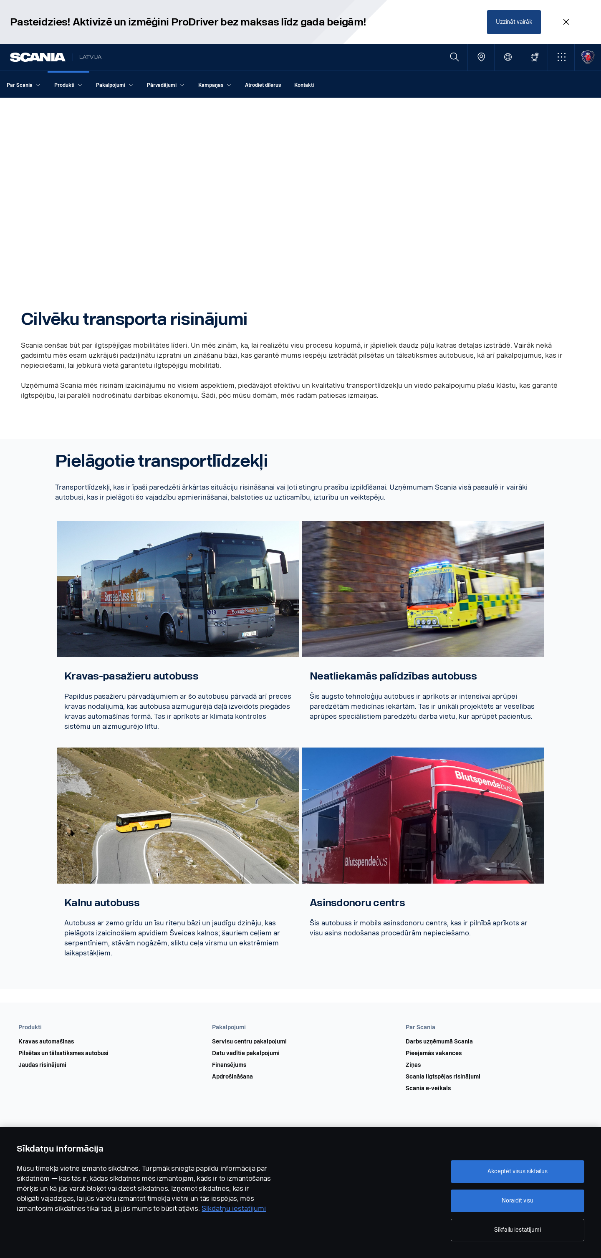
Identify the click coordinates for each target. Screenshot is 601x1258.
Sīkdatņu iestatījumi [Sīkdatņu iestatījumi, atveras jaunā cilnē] (234, 1209)
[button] (561, 57)
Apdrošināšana (232, 1077)
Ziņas (413, 1065)
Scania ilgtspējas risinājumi (443, 1077)
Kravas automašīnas (46, 1041)
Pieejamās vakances (434, 1053)
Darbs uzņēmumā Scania (439, 1041)
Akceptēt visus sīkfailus (517, 1171)
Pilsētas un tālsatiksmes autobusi (63, 1053)
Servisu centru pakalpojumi (249, 1041)
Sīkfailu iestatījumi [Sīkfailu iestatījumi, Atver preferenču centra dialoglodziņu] (517, 1229)
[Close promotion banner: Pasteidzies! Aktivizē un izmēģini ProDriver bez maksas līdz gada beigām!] (566, 22)
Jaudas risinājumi (42, 1065)
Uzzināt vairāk (514, 21)
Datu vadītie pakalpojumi (246, 1053)
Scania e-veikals (428, 1088)
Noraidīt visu (517, 1200)
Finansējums (229, 1065)
